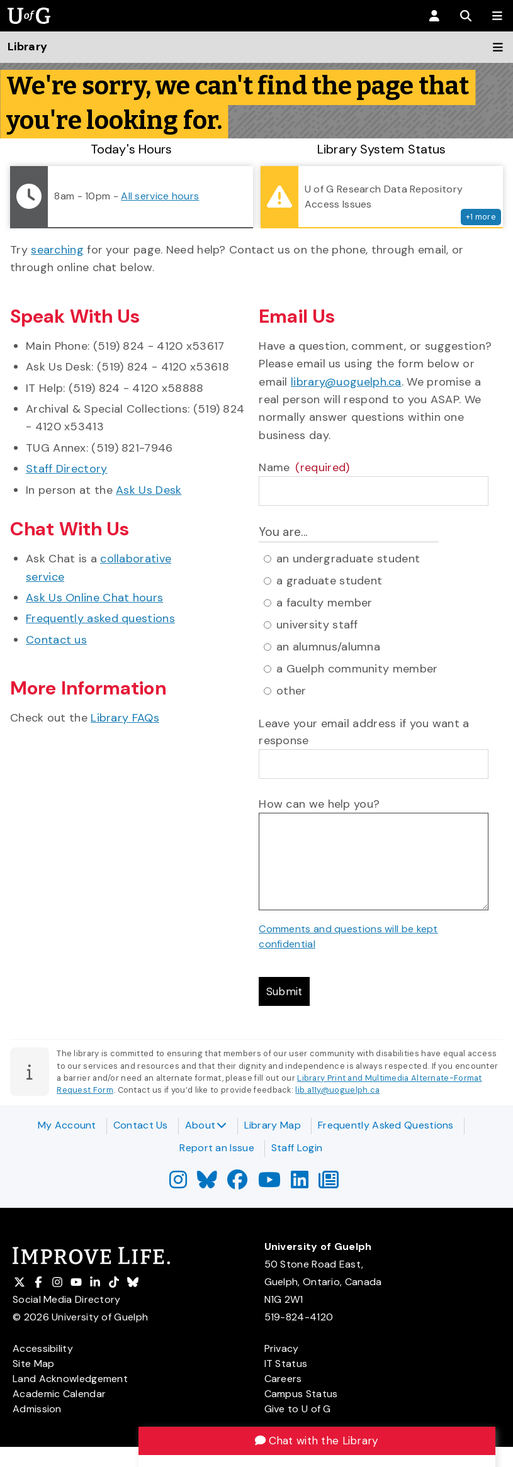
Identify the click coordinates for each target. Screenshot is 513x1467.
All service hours (160, 196)
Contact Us (140, 1125)
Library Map (272, 1125)
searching (57, 249)
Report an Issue (216, 1147)
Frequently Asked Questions (386, 1125)
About (206, 1125)
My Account (67, 1125)
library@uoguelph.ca (346, 381)
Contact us (56, 639)
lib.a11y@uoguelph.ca (337, 1091)
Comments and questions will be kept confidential (348, 936)
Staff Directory (67, 468)
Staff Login (296, 1147)
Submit (285, 992)
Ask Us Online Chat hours (94, 597)
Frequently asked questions (100, 618)
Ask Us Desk (148, 490)
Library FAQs (125, 717)
